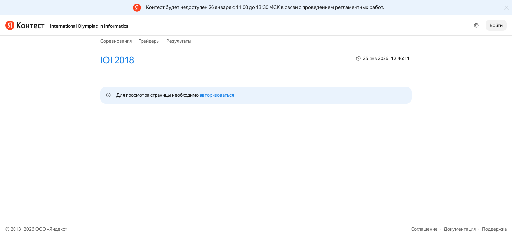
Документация (460, 229)
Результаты (178, 41)
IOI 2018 (117, 60)
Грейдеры (149, 41)
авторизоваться (217, 95)
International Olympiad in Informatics (89, 26)
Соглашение (424, 229)
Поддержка (494, 229)
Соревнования (116, 41)
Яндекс (57, 229)
